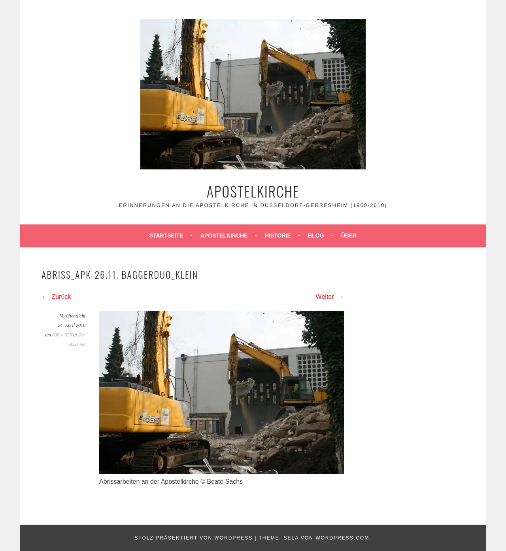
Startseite (166, 235)
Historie (278, 235)
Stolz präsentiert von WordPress (193, 538)
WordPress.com (342, 538)
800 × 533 (62, 335)
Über (349, 235)
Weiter (330, 296)
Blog (316, 235)
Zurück (56, 296)
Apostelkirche (253, 190)
